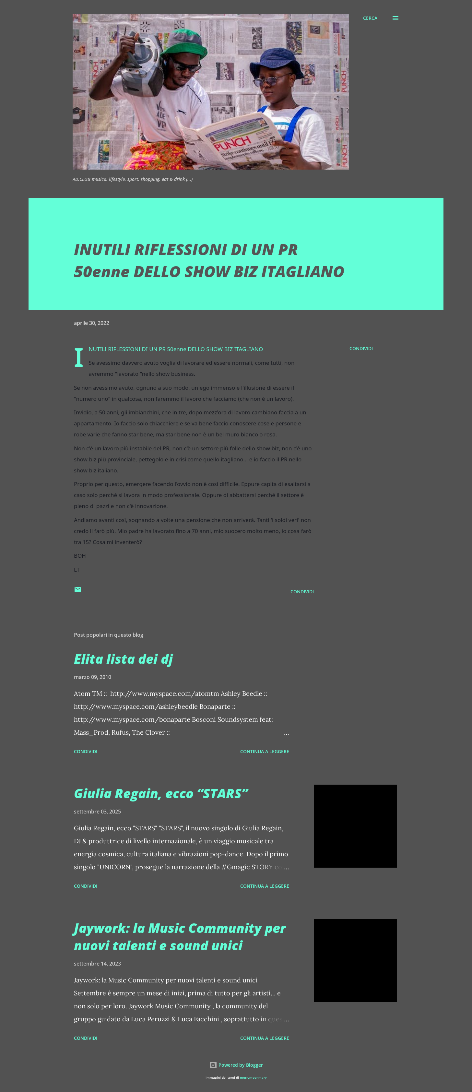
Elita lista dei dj (123, 659)
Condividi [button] (361, 348)
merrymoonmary (253, 1077)
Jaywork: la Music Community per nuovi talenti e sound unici (180, 936)
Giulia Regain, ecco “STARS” (161, 793)
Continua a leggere (264, 751)
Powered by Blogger (236, 1065)
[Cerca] (370, 18)
